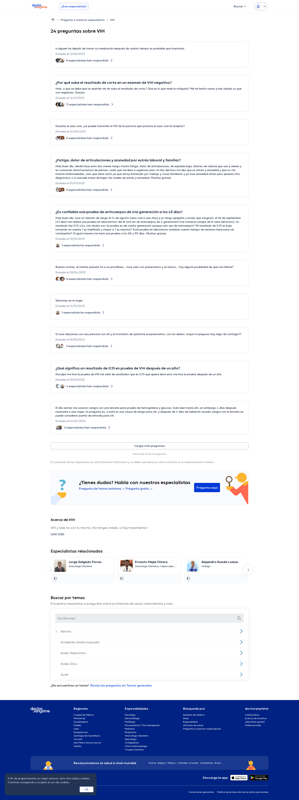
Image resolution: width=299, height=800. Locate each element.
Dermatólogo (132, 718)
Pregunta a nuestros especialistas (83, 20)
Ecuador (194, 762)
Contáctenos (252, 714)
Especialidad (190, 721)
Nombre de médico (193, 714)
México (172, 762)
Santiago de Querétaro (87, 735)
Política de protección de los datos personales (242, 792)
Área (186, 718)
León (76, 728)
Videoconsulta (253, 725)
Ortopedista (132, 742)
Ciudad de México (84, 714)
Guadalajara (81, 721)
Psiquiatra (130, 732)
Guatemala (206, 762)
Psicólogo (130, 714)
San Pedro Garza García (87, 742)
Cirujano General (134, 749)
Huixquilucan (81, 732)
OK (87, 789)
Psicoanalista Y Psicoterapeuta (142, 725)
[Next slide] (248, 570)
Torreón (78, 739)
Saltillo (77, 746)
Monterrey (79, 718)
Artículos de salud (193, 725)
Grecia (152, 762)
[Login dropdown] (260, 6)
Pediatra (130, 728)
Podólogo (130, 721)
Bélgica (162, 762)
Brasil (218, 762)
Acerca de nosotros (256, 718)
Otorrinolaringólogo (136, 746)
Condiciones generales (201, 792)
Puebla (77, 725)
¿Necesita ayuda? (255, 721)
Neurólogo (130, 739)
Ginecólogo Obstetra (136, 735)
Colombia (182, 762)
